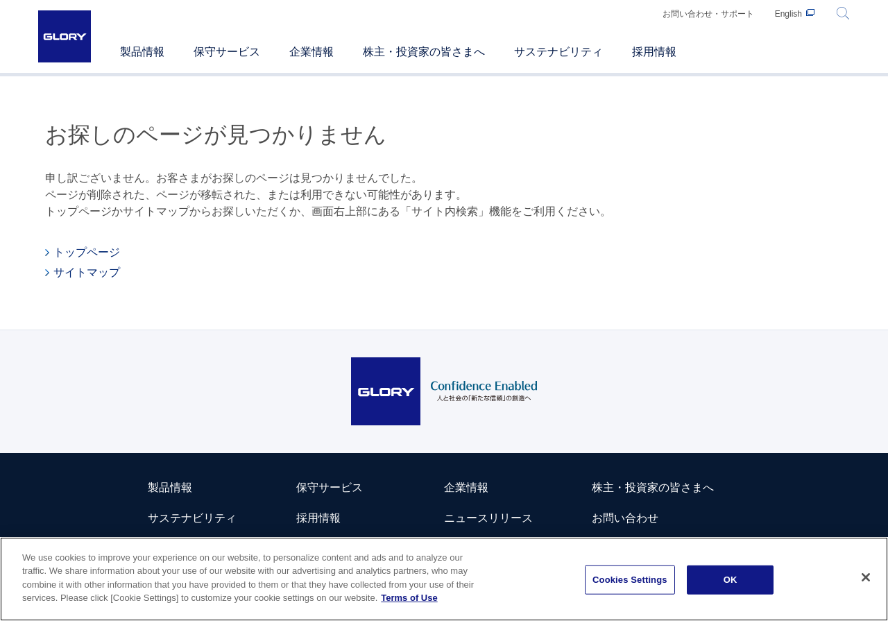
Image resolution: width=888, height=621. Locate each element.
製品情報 (170, 487)
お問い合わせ (625, 518)
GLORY (64, 36)
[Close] (866, 578)
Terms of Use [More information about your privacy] (409, 598)
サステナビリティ (192, 518)
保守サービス (329, 487)
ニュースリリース (488, 518)
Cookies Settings (629, 580)
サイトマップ (86, 272)
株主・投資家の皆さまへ (653, 487)
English (788, 14)
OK (730, 580)
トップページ (86, 252)
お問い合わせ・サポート (708, 14)
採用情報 (318, 518)
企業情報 (466, 487)
